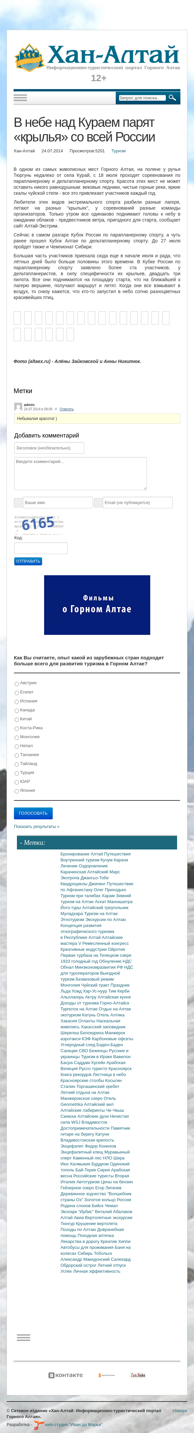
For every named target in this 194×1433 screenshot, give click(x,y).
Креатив (109, 1241)
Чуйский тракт (96, 985)
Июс (65, 1163)
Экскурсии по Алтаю (105, 919)
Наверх (180, 1410)
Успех (67, 1271)
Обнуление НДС (115, 961)
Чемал (111, 1205)
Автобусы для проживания (88, 1247)
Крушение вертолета (96, 1223)
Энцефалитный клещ (82, 1152)
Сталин (69, 1086)
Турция (24, 773)
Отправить (28, 561)
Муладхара (72, 913)
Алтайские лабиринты (83, 1110)
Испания (26, 701)
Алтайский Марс (103, 871)
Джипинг (98, 883)
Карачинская (74, 871)
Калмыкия (81, 1163)
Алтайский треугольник (105, 907)
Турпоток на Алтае (80, 1008)
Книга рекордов (77, 1074)
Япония (25, 790)
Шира (119, 1157)
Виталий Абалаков (113, 1211)
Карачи (121, 859)
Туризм (118, 150)
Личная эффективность (96, 1271)
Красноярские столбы (83, 1080)
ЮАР (22, 782)
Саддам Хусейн (90, 1062)
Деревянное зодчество (84, 1193)
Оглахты (87, 1020)
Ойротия (116, 949)
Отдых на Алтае (115, 1008)
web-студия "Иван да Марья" (67, 1424)
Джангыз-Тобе (95, 877)
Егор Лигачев (108, 1187)
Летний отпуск (111, 1265)
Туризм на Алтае (101, 913)
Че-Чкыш (115, 1110)
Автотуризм (88, 1181)
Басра (67, 1062)
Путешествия (117, 853)
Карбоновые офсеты (112, 1038)
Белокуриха (92, 1032)
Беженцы (99, 1050)
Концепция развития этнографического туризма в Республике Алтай (87, 931)
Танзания (27, 755)
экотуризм (71, 1014)
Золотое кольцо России (107, 1199)
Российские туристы (94, 1175)
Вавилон (122, 1056)
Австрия (25, 683)
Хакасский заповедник (103, 1026)
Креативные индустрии (84, 949)
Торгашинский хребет (98, 1086)
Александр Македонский (86, 1259)
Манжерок (115, 1032)
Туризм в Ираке (97, 1056)
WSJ (76, 1122)
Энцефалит (73, 1146)
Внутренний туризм (81, 859)
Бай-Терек (86, 1169)
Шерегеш (70, 1032)
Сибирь (86, 1253)
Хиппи (124, 1241)
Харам (109, 895)
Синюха (69, 1116)
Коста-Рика (28, 728)
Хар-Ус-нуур (95, 991)
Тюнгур (68, 1223)
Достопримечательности (86, 1128)
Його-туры (71, 907)
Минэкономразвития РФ (99, 967)
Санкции (70, 1050)
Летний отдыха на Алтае (85, 1092)
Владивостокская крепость (87, 1140)
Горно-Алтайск (114, 1002)
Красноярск (119, 1068)
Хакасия (70, 1020)
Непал (24, 746)
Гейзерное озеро (78, 1187)
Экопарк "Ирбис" (78, 1211)
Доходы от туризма (80, 1002)
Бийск (98, 1205)
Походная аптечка (96, 1235)
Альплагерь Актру (79, 997)
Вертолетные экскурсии (108, 1217)
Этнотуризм (73, 919)
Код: (18, 537)
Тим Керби (119, 991)
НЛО (108, 1157)
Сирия (104, 1169)
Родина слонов (76, 1205)
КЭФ (87, 1038)
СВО (84, 1050)
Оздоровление (93, 865)
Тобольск (103, 1253)
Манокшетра (120, 901)
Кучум (107, 859)
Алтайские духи (93, 1116)
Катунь (89, 1014)
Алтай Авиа (73, 1217)
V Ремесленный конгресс (103, 943)
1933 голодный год (80, 961)
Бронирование (76, 853)
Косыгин (113, 1080)
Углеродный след (79, 1044)
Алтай (97, 853)
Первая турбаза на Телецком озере (96, 955)
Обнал (68, 967)
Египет (24, 692)
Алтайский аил (98, 1104)
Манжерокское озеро (82, 1098)
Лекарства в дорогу (81, 1241)
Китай (23, 719)
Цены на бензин (117, 1181)
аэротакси (71, 1038)
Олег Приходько (110, 889)
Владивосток (94, 1122)
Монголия (27, 737)
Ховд (77, 991)
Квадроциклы (75, 883)
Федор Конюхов (100, 1146)
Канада (25, 710)
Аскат (101, 901)
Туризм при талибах (81, 895)
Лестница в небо (109, 1074)
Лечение (70, 865)
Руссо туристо (93, 1068)
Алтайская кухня (114, 997)
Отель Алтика (110, 1014)
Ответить (67, 409)
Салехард (120, 1259)
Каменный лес (88, 1157)
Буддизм (101, 1163)
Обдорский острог (79, 1265)
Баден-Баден (110, 1044)
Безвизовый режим (95, 979)
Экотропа (71, 877)
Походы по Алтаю (79, 1229)
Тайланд (26, 764)
